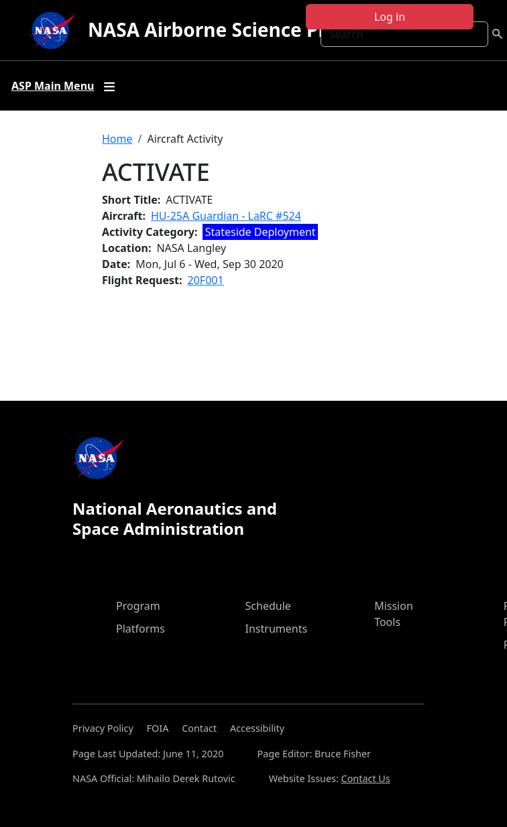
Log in (389, 16)
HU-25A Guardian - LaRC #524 (226, 215)
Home (117, 138)
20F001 (206, 280)
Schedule (268, 605)
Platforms (140, 628)
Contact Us (365, 778)
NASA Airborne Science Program (238, 29)
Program (138, 605)
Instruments (276, 628)
